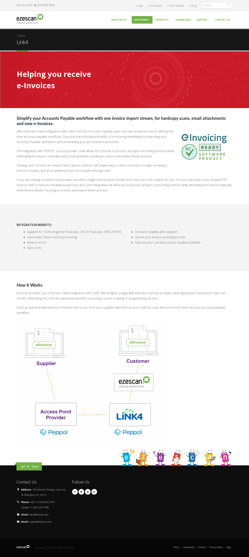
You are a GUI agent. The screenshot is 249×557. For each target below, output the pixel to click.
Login (138, 5)
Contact (202, 547)
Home (21, 36)
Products (161, 19)
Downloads (183, 19)
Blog (192, 5)
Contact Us (222, 19)
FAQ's (177, 547)
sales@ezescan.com (39, 514)
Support (201, 19)
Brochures (154, 5)
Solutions (141, 19)
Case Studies (175, 5)
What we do (119, 19)
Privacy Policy (216, 547)
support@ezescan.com (40, 521)
